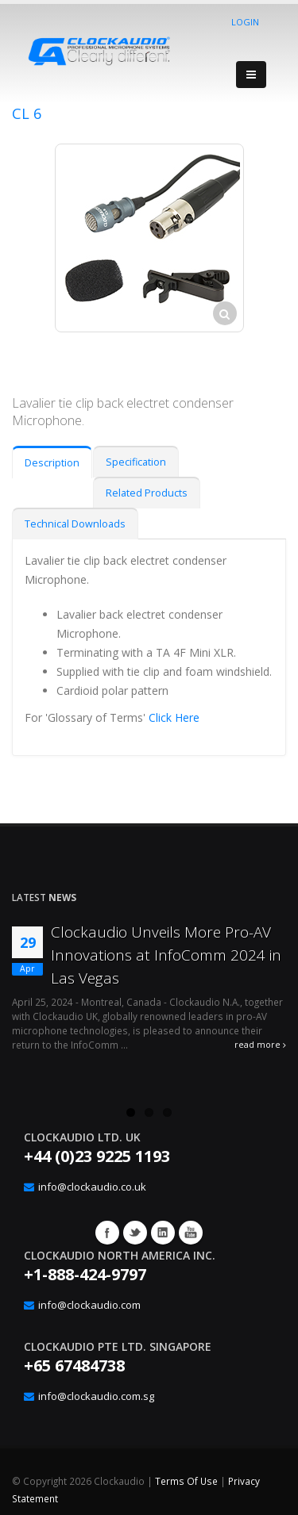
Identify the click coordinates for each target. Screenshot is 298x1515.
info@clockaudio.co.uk (92, 1186)
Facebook (107, 1233)
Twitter (135, 1233)
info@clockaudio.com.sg (96, 1396)
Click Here (174, 717)
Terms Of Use (186, 1481)
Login (245, 22)
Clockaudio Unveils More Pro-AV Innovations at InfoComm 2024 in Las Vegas (166, 955)
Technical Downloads (75, 524)
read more (260, 1044)
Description (52, 463)
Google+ (163, 1233)
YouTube (191, 1233)
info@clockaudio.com (89, 1305)
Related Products (147, 493)
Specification (136, 462)
